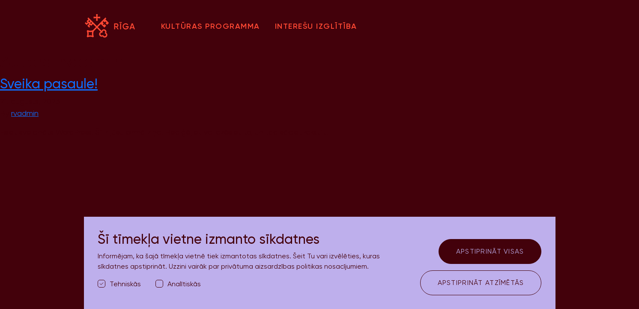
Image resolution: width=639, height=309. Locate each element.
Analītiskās (184, 284)
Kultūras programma (210, 26)
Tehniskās (125, 284)
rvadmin (25, 113)
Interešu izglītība (316, 26)
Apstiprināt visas (490, 251)
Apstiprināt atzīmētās (481, 283)
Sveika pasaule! (49, 84)
